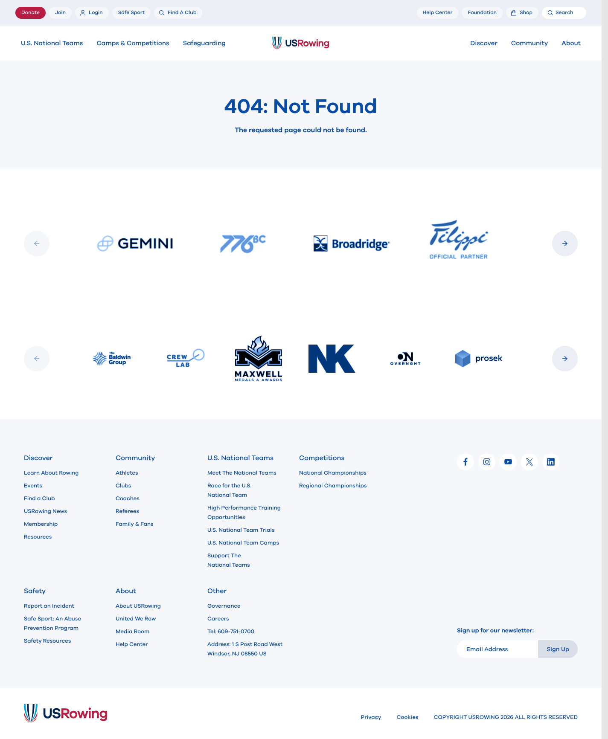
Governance (223, 606)
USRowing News (45, 511)
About (571, 43)
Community (529, 43)
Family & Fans (135, 524)
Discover (483, 43)
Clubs (123, 486)
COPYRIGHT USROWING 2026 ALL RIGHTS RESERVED (506, 717)
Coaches (128, 498)
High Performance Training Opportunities (244, 512)
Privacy (371, 717)
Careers (218, 619)
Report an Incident (49, 606)
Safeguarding (204, 43)
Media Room (132, 631)
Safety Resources (47, 641)
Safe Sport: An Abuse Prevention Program (52, 623)
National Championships (333, 473)
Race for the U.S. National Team (229, 490)
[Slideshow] (300, 243)
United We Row (136, 619)
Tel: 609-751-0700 (230, 631)
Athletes (127, 473)
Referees (127, 511)
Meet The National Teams (241, 473)
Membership (41, 524)
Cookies (408, 717)
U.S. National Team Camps (243, 543)
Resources (38, 537)
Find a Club (39, 498)
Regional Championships (333, 486)
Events (33, 486)
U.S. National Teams (52, 43)
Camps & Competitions (132, 43)
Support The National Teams (228, 560)
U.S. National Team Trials (240, 530)
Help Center (132, 644)
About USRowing (138, 606)
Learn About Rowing (51, 473)
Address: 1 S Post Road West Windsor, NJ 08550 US (244, 649)
